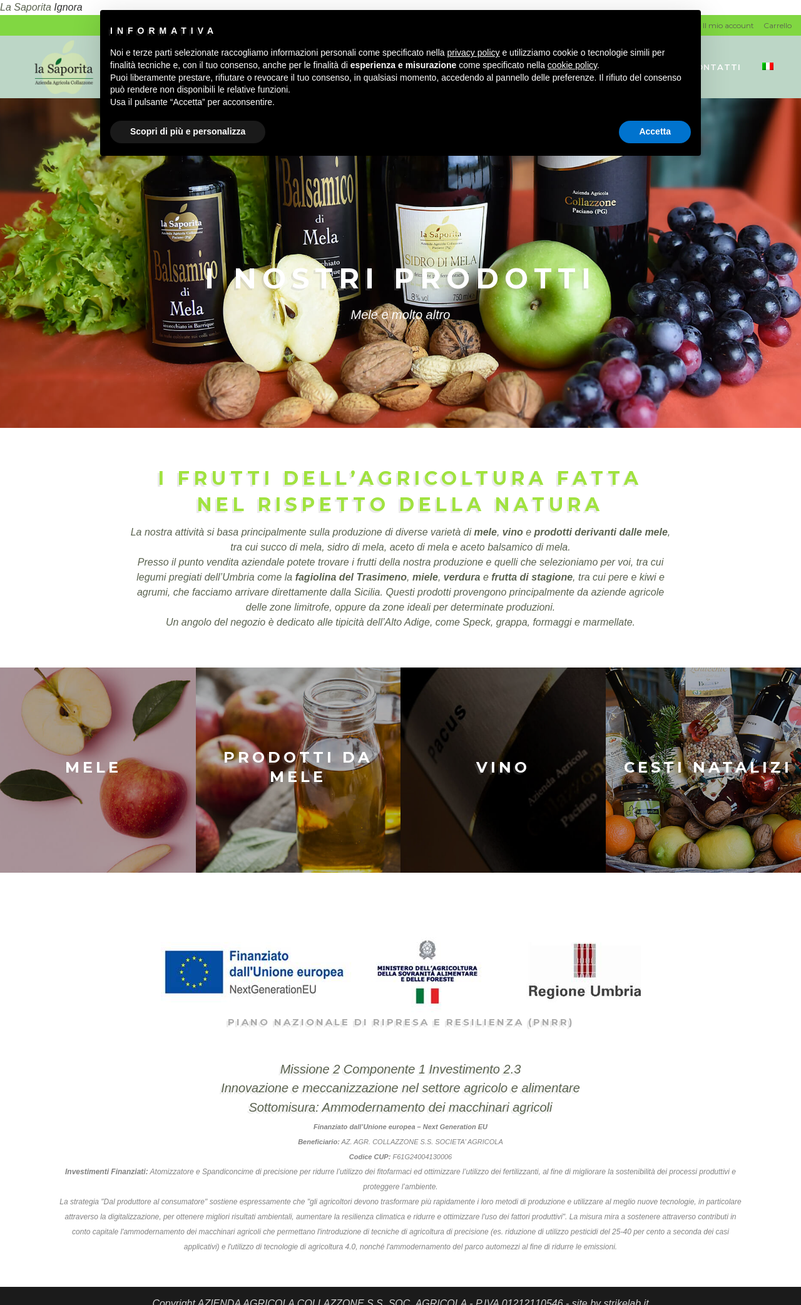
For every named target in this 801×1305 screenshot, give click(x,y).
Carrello (777, 25)
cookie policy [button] (572, 65)
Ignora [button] (68, 7)
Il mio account (728, 25)
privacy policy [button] (473, 53)
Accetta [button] (655, 131)
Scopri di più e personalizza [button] (187, 131)
